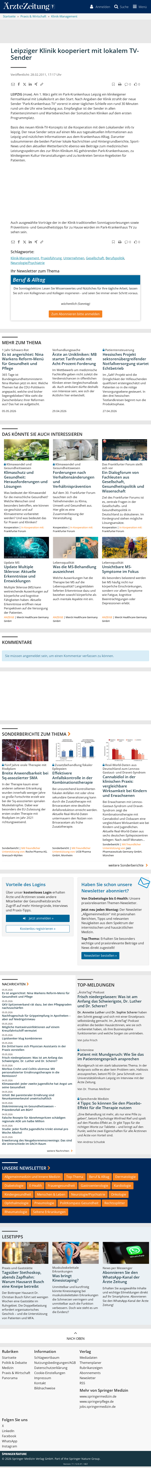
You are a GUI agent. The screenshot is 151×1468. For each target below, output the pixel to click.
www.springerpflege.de (97, 1403)
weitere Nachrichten (60, 1152)
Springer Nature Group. (84, 1460)
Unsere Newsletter (24, 1169)
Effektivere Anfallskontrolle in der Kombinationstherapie (72, 779)
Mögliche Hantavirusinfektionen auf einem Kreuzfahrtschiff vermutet (30, 1030)
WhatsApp (9, 1443)
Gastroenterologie (94, 1187)
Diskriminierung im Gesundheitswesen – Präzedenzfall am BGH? (29, 1109)
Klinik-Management (25, 259)
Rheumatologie (16, 1213)
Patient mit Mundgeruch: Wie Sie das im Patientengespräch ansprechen (110, 1058)
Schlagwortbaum (46, 1359)
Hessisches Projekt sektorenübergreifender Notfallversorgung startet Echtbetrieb (126, 362)
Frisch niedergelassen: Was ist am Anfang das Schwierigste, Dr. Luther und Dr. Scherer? (32, 1060)
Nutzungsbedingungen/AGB (55, 1364)
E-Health (35, 1187)
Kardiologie (122, 1187)
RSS (82, 1384)
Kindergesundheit (18, 1196)
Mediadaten (88, 1359)
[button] (138, 7)
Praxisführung (51, 259)
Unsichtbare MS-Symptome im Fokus (120, 571)
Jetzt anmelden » (37, 919)
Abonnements (90, 1374)
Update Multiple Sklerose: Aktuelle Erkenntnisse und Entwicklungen (20, 575)
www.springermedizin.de (98, 1398)
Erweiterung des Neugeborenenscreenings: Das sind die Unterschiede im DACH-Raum (37, 1143)
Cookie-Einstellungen (49, 1374)
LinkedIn (8, 1432)
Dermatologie (125, 1178)
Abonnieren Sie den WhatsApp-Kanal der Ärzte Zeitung (121, 1278)
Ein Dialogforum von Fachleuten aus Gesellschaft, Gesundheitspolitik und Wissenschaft (123, 483)
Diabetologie (14, 1187)
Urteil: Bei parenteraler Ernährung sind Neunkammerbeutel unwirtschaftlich (28, 1098)
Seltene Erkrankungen (49, 1213)
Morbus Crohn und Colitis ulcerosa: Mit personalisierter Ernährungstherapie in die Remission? (30, 1073)
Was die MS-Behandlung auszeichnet (74, 571)
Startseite (9, 1359)
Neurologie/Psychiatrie (28, 264)
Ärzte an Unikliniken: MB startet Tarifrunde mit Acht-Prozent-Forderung (74, 360)
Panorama (9, 1379)
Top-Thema (74, 1178)
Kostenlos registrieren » (37, 930)
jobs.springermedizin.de (98, 1408)
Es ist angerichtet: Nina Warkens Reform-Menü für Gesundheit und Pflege (23, 362)
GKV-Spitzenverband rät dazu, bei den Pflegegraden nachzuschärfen (37, 1007)
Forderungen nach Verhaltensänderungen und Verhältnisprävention (73, 480)
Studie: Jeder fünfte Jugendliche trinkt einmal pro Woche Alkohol (35, 1132)
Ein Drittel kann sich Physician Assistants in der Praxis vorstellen (34, 1049)
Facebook (9, 1437)
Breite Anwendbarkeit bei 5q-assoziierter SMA (25, 777)
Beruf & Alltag (99, 1178)
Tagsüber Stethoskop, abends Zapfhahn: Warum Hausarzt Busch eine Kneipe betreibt (23, 1280)
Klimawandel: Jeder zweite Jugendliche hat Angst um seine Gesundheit (37, 1086)
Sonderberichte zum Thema (34, 735)
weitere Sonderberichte (129, 867)
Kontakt (40, 1384)
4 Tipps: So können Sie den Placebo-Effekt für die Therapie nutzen (109, 1107)
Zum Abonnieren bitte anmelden (75, 315)
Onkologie (118, 1196)
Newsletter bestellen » (100, 957)
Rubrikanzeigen (91, 1369)
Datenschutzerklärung (50, 1369)
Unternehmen (73, 259)
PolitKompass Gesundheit (79, 1204)
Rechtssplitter (114, 1204)
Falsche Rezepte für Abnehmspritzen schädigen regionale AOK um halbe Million (33, 1120)
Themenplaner (90, 1364)
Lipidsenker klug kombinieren (22, 1040)
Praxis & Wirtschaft (16, 1374)
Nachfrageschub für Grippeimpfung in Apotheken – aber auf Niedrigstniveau (36, 1019)
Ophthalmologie (17, 1204)
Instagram (9, 1448)
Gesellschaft (95, 259)
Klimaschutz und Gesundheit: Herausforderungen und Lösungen (26, 480)
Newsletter (88, 1379)
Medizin (8, 1369)
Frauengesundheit (61, 1187)
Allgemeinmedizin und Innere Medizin (32, 1178)
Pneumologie (44, 1204)
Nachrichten (14, 985)
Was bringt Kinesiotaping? (65, 1279)
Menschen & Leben (51, 1196)
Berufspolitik (115, 259)
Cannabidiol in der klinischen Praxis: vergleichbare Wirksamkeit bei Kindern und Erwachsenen (125, 787)
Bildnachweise (44, 1390)
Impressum (42, 1379)
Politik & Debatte (14, 1364)
